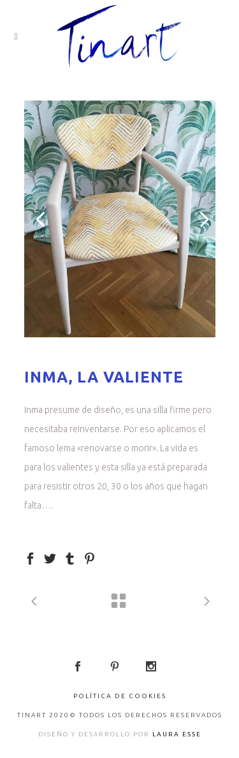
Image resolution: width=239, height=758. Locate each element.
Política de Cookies (119, 695)
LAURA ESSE (176, 734)
